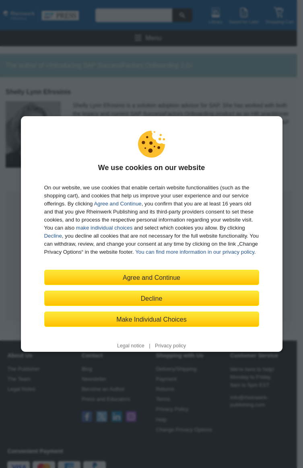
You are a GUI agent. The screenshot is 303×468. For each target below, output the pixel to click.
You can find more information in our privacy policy (194, 252)
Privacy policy (170, 346)
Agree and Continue (117, 204)
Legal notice (130, 346)
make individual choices (104, 228)
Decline (53, 236)
